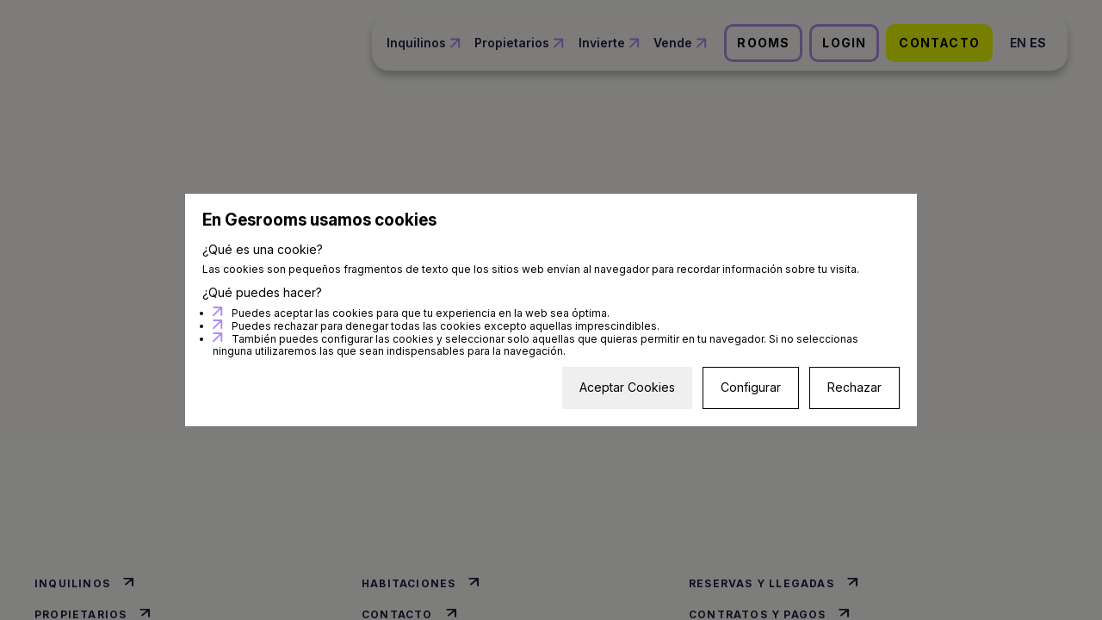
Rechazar (854, 387)
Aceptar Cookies (627, 387)
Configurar (751, 387)
